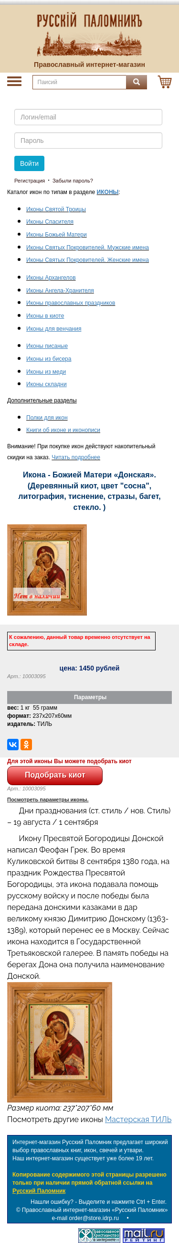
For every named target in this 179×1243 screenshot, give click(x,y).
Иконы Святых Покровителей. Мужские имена (87, 247)
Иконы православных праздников (70, 303)
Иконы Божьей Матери (56, 234)
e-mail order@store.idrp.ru (85, 1218)
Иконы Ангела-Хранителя (60, 290)
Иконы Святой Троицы (56, 209)
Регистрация (29, 181)
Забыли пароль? (73, 181)
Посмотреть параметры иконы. (48, 799)
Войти (29, 163)
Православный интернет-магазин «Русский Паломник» (95, 1210)
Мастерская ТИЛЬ (138, 1119)
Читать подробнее (76, 457)
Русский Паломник (38, 1191)
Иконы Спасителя (50, 221)
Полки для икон (47, 417)
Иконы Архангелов (51, 277)
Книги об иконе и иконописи (63, 430)
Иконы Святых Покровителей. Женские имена (87, 260)
